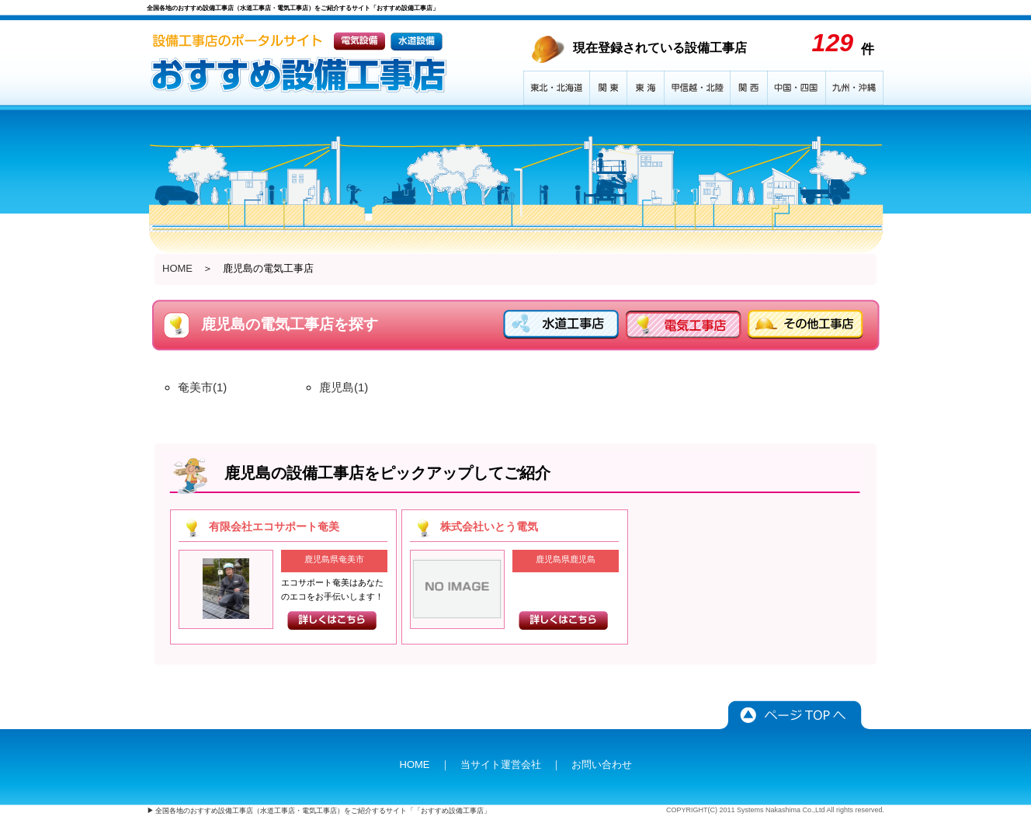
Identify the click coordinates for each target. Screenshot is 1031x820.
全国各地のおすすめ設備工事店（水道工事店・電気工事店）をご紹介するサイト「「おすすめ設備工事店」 (323, 811)
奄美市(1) (202, 387)
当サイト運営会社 (500, 764)
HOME (177, 268)
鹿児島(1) (343, 387)
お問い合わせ (601, 764)
